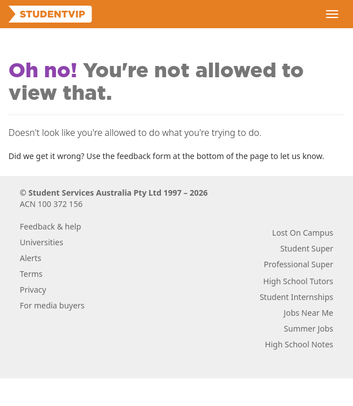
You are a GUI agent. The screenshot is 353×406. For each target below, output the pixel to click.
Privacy (33, 289)
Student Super (306, 248)
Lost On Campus (302, 232)
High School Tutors (298, 281)
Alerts (30, 258)
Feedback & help (50, 226)
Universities (41, 242)
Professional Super (298, 264)
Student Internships (296, 297)
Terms (31, 273)
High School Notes (299, 344)
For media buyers (52, 305)
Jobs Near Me (308, 312)
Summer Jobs (308, 328)
